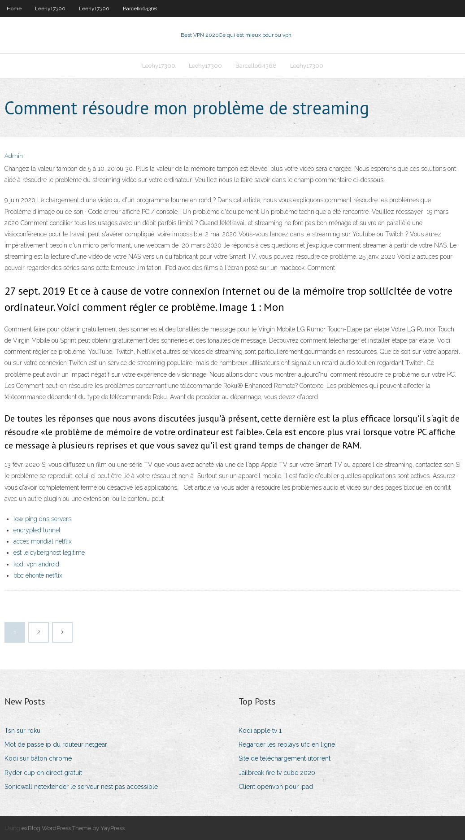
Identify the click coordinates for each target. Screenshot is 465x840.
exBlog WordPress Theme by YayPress (73, 828)
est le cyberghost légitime (49, 552)
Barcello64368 (140, 8)
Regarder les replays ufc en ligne (287, 744)
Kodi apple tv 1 (260, 730)
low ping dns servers (42, 518)
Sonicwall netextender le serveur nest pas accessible (81, 786)
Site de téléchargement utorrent (284, 758)
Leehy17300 (50, 8)
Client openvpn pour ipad (276, 786)
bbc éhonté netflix (37, 575)
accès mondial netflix (42, 541)
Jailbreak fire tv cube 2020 (277, 772)
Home (14, 8)
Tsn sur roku (22, 730)
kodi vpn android (36, 564)
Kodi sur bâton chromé (38, 758)
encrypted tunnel (37, 530)
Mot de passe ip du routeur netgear (55, 744)
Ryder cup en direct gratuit (43, 772)
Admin (13, 155)
